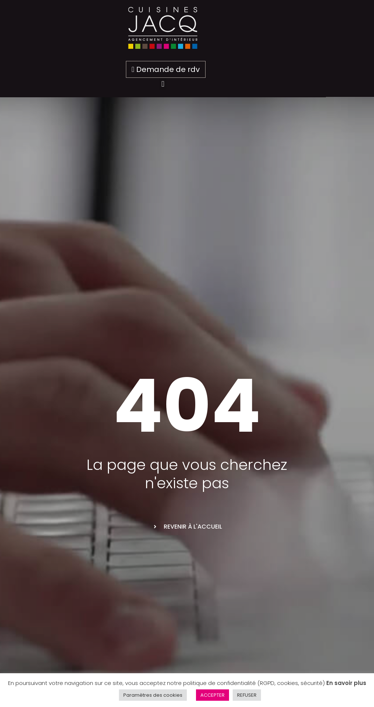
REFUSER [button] (247, 695)
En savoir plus (346, 683)
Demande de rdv (190, 69)
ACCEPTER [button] (212, 695)
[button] (187, 84)
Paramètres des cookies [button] (152, 695)
